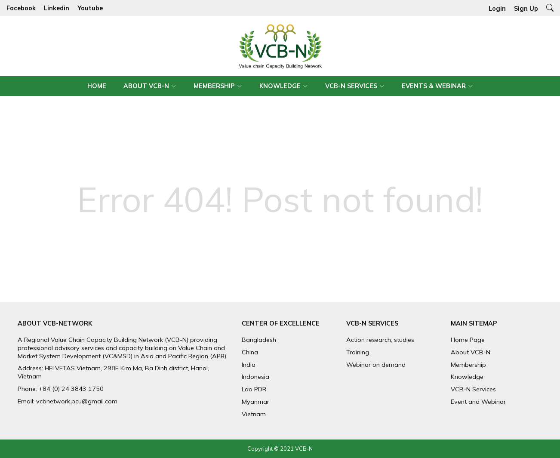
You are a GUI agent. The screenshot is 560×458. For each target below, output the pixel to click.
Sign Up (526, 8)
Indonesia (255, 377)
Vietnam (254, 414)
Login (497, 8)
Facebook (21, 8)
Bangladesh (259, 340)
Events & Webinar (434, 86)
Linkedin (56, 8)
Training (357, 352)
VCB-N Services (351, 86)
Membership (214, 86)
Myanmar (255, 402)
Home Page (468, 340)
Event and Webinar (478, 402)
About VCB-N (146, 86)
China (250, 352)
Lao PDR (254, 389)
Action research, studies (380, 340)
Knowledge (280, 86)
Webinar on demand (376, 365)
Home (96, 86)
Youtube (90, 8)
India (248, 365)
